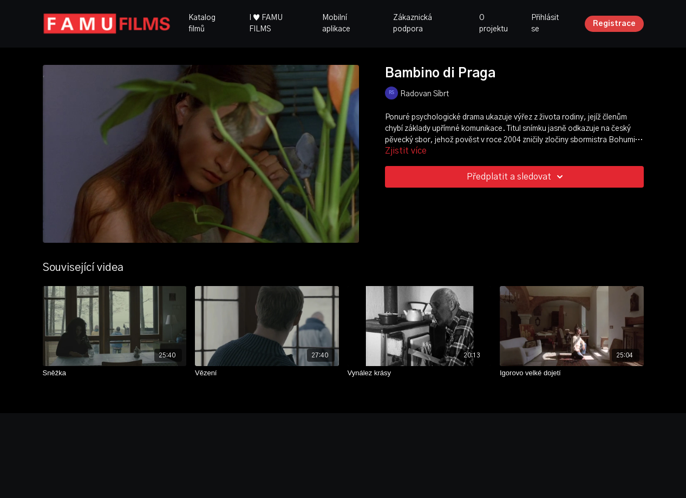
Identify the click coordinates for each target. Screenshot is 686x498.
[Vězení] (267, 373)
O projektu (493, 23)
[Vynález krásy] (420, 373)
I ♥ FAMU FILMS (266, 23)
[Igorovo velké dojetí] (572, 373)
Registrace (614, 24)
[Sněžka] (115, 373)
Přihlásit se (545, 23)
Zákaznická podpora (412, 23)
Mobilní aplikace (336, 23)
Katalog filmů (201, 23)
